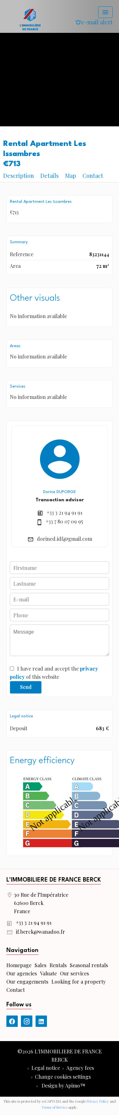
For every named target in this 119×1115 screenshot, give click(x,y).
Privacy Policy (98, 1101)
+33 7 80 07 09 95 (64, 521)
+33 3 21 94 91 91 (64, 512)
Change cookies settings (63, 1076)
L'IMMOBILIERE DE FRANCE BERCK (53, 880)
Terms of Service (54, 1107)
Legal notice (45, 1067)
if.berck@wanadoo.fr (40, 931)
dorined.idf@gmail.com (64, 538)
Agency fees (80, 1067)
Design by (62, 1085)
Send (26, 687)
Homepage (30, 19)
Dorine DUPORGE (59, 492)
